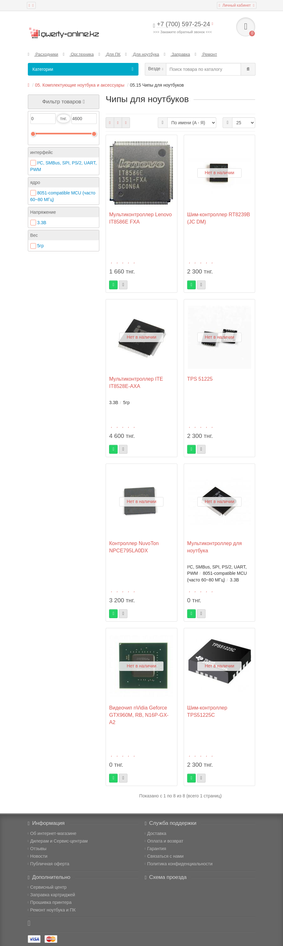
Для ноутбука (142, 54)
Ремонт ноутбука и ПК (52, 909)
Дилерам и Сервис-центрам (58, 841)
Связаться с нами (164, 856)
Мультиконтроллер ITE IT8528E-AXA (136, 382)
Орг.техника (78, 54)
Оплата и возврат (164, 841)
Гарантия (155, 848)
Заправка (177, 54)
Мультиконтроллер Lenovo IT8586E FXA (140, 218)
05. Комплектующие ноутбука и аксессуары (79, 85)
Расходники (43, 54)
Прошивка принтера (50, 902)
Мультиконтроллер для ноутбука (214, 546)
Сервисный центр (47, 887)
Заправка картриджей (51, 894)
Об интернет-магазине (52, 833)
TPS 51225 (200, 379)
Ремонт (206, 54)
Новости (37, 856)
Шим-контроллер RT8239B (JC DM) (218, 218)
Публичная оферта (49, 863)
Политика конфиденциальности (179, 863)
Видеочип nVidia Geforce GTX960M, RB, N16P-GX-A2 (139, 715)
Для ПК (109, 54)
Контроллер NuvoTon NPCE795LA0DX (134, 546)
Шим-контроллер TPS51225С (207, 711)
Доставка (155, 833)
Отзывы (37, 848)
